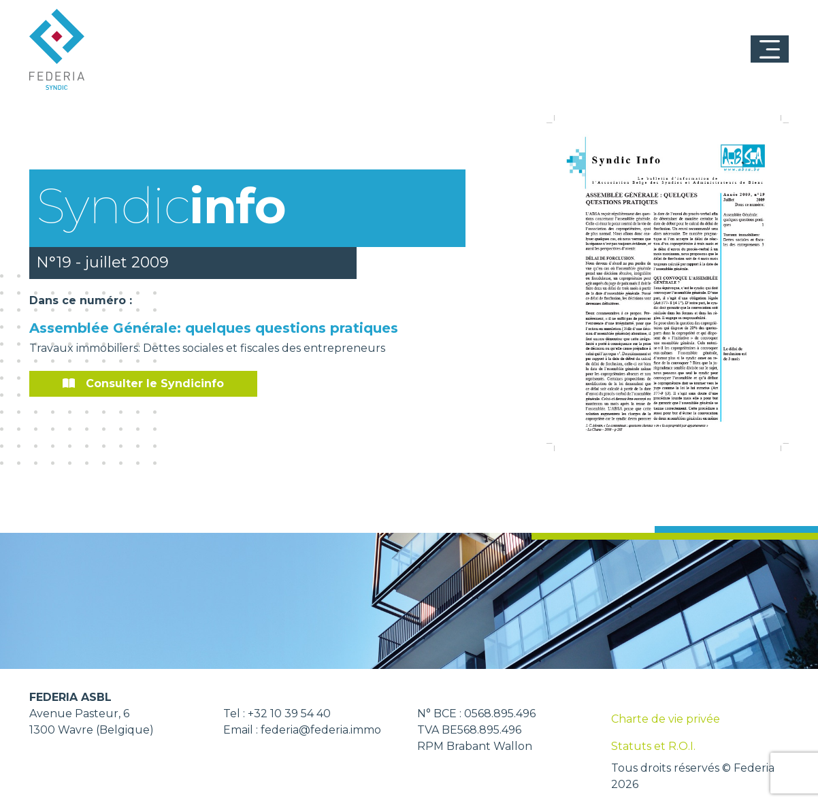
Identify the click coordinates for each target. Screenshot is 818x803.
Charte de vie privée (665, 718)
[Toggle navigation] (770, 49)
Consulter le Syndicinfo (143, 383)
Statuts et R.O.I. (653, 746)
